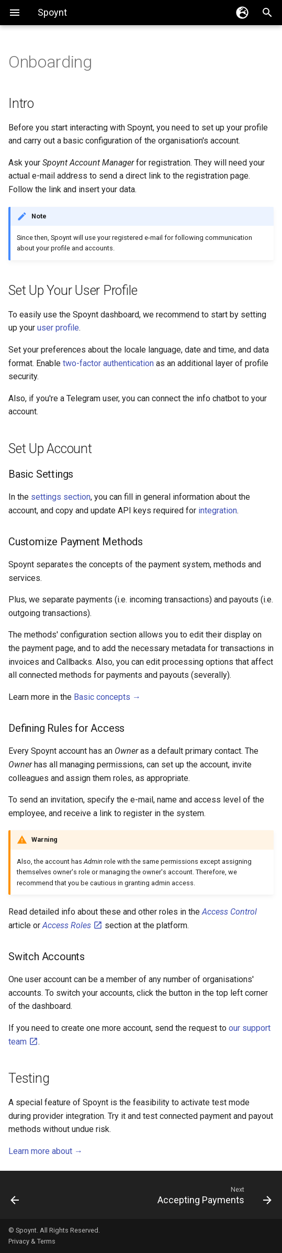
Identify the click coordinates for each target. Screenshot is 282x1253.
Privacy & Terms (31, 1241)
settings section (61, 497)
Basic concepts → (107, 697)
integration (217, 510)
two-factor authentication (108, 363)
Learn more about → (45, 1151)
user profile (58, 328)
